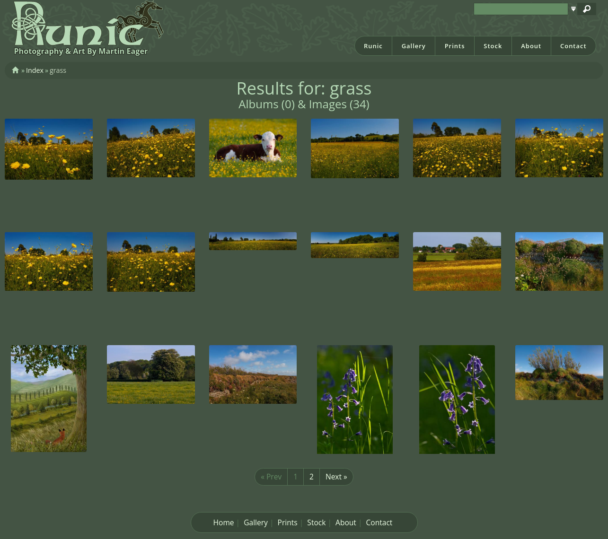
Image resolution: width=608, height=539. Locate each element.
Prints (455, 46)
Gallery (414, 46)
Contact (573, 46)
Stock (493, 46)
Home (223, 522)
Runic (373, 46)
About (531, 46)
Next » (336, 476)
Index (35, 70)
